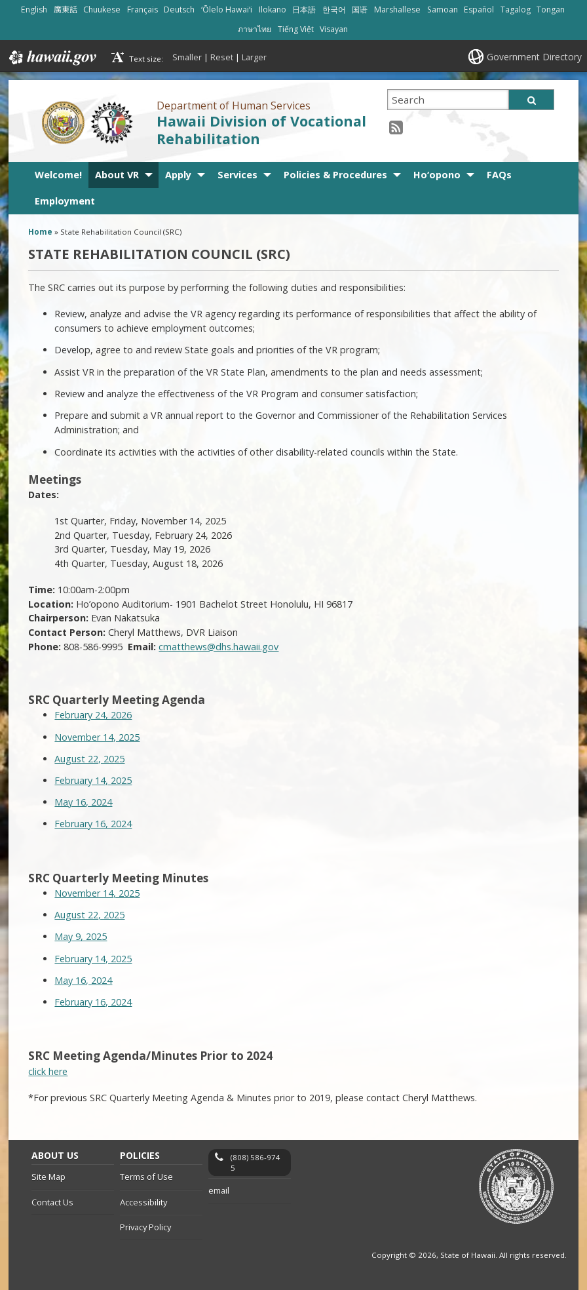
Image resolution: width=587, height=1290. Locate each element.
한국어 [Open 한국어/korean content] (334, 9)
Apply (178, 174)
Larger (254, 57)
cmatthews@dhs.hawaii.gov (218, 646)
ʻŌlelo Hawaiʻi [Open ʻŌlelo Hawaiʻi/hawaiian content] (226, 9)
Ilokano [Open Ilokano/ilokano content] (272, 9)
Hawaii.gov (51, 58)
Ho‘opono (437, 174)
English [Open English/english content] (34, 9)
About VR (117, 174)
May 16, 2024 (83, 802)
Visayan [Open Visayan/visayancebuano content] (334, 29)
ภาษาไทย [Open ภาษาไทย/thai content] (254, 29)
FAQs (499, 174)
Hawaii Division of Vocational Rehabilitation (261, 129)
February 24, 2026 (93, 715)
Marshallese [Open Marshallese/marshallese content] (397, 9)
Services (237, 174)
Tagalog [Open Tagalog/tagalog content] (516, 9)
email (218, 1190)
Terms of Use (146, 1176)
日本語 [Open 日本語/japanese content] (304, 9)
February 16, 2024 (93, 823)
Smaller (187, 57)
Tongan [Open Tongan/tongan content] (551, 9)
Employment (65, 201)
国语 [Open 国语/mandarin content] (360, 9)
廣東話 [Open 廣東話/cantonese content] (65, 9)
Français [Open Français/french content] (142, 9)
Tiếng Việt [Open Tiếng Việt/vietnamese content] (296, 29)
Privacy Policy (145, 1227)
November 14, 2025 (97, 737)
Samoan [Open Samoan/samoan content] (442, 9)
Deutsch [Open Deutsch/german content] (179, 9)
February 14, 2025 (93, 780)
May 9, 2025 (80, 936)
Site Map (48, 1176)
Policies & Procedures (335, 174)
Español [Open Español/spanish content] (479, 9)
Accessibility (143, 1202)
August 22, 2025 (89, 758)
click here (47, 1071)
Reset (221, 57)
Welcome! (58, 174)
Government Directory (534, 56)
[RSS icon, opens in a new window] (396, 127)
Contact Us (52, 1202)
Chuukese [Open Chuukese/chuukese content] (102, 9)
